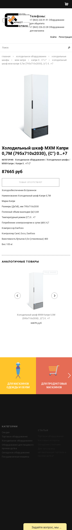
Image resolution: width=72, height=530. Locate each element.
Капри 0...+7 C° (39, 60)
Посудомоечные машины (15, 467)
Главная (6, 56)
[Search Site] (36, 47)
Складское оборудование (16, 463)
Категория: (8, 160)
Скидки (6, 442)
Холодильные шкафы (58, 159)
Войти (53, 37)
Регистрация (65, 37)
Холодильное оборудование (31, 56)
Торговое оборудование (15, 447)
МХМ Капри (20, 60)
